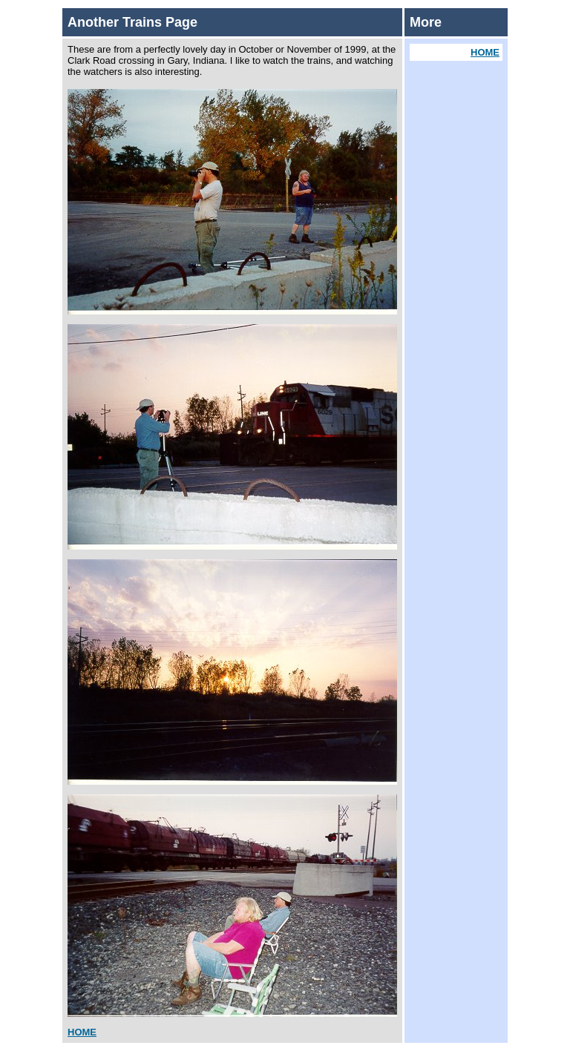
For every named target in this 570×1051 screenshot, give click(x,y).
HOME (82, 1032)
